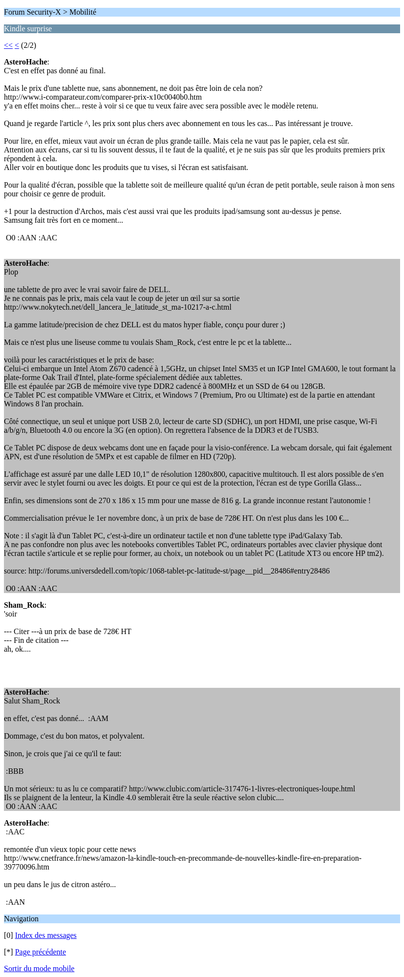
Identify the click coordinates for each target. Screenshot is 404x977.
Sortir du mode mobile (39, 968)
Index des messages (46, 935)
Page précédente (40, 952)
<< (8, 45)
